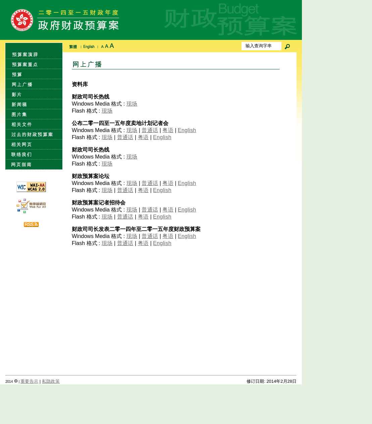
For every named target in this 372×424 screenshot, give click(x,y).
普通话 (150, 130)
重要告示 (29, 381)
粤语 (167, 130)
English (187, 130)
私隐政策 (51, 381)
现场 (132, 104)
